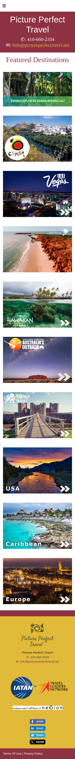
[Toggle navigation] (4, 7)
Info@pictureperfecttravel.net (40, 45)
